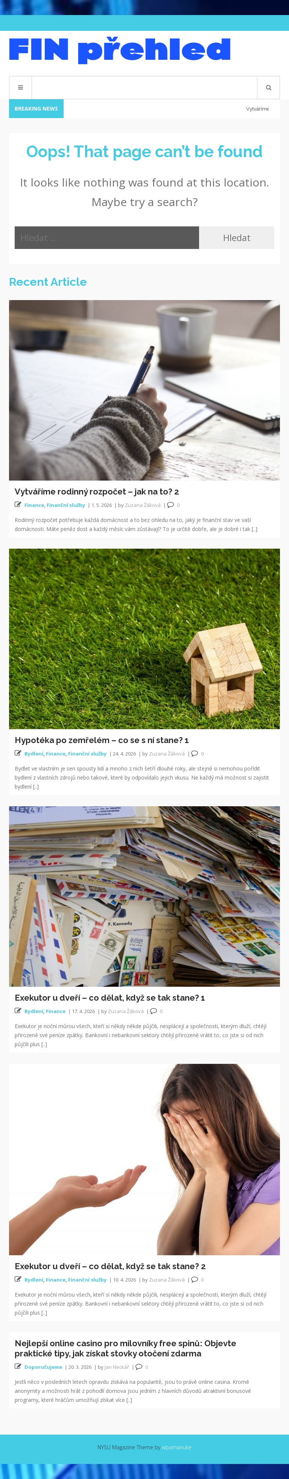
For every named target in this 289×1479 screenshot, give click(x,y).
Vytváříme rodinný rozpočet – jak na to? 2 (97, 491)
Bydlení (33, 753)
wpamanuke (177, 1447)
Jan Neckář (117, 1367)
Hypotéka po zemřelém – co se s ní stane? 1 (102, 740)
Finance (34, 505)
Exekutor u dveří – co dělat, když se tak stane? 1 (110, 998)
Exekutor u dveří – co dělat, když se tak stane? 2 (110, 1266)
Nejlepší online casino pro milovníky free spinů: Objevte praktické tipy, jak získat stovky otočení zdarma (125, 1348)
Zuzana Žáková (143, 505)
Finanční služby (66, 505)
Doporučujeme (43, 1367)
